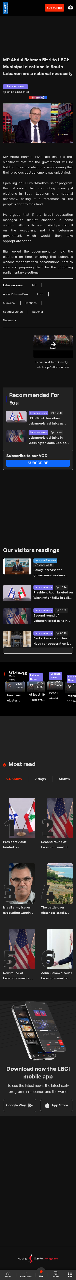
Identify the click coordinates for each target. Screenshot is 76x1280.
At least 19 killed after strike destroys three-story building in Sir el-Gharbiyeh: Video (37, 698)
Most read (22, 764)
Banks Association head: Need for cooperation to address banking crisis (51, 641)
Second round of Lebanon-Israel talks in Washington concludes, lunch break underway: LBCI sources (51, 619)
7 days (40, 779)
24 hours (14, 779)
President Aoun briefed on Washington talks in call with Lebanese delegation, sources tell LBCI (53, 596)
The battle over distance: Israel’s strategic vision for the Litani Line (55, 911)
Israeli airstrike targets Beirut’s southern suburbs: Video (56, 696)
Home (8, 1275)
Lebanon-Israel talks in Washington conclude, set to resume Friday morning (48, 441)
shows (56, 1275)
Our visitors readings (31, 550)
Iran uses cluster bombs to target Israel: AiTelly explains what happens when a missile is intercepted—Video (16, 698)
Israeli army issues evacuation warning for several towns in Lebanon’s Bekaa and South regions (18, 911)
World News (12, 678)
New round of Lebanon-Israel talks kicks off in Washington (18, 976)
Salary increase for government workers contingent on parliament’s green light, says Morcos (51, 573)
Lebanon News (38, 413)
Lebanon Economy (45, 560)
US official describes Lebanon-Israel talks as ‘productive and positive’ (47, 421)
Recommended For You (34, 399)
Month (64, 779)
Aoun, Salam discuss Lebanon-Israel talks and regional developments (56, 976)
